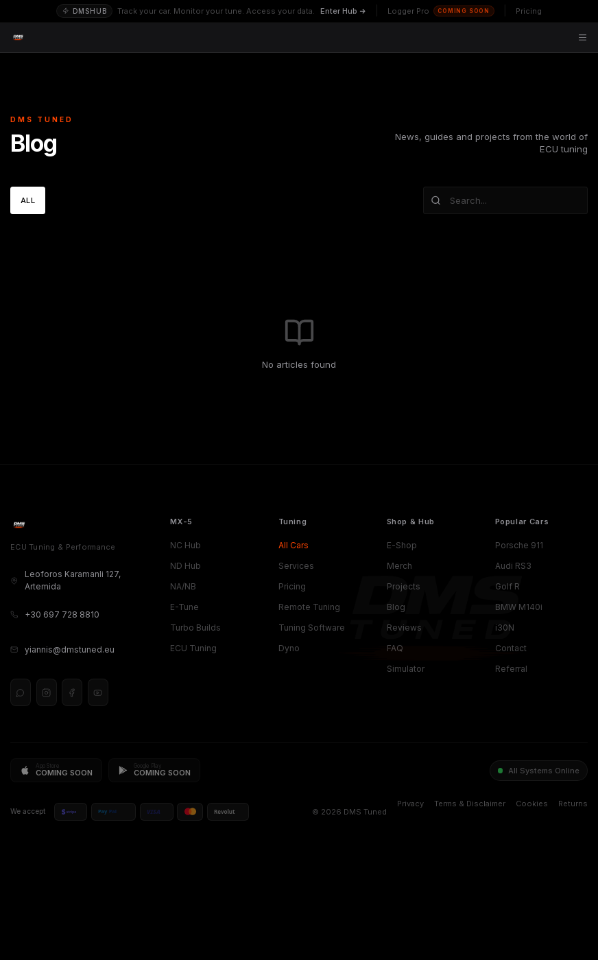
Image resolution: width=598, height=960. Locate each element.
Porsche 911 (519, 545)
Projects (403, 586)
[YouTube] (98, 692)
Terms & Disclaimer (469, 803)
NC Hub (185, 545)
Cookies (532, 803)
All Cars (293, 545)
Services (296, 566)
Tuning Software (311, 627)
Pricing (292, 586)
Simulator (405, 669)
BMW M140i (518, 607)
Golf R (507, 586)
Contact (511, 648)
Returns (573, 803)
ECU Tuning (193, 648)
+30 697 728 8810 (54, 614)
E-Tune (184, 607)
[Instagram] (46, 692)
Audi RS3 (513, 566)
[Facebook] (72, 692)
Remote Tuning (309, 607)
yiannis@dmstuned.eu (62, 649)
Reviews (404, 627)
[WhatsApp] (20, 692)
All (28, 200)
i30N (504, 627)
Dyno (289, 648)
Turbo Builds (195, 627)
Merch (399, 566)
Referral (511, 669)
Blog (396, 607)
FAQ (395, 648)
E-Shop (402, 545)
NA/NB (183, 586)
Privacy (410, 803)
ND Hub (185, 566)
